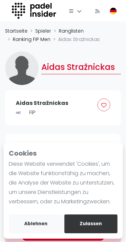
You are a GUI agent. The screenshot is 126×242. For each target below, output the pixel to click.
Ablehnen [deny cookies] (35, 223)
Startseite (16, 31)
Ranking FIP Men (31, 39)
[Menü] (75, 10)
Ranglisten (71, 31)
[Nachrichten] (97, 10)
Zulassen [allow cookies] (91, 223)
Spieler (43, 31)
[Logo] (35, 11)
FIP (32, 112)
